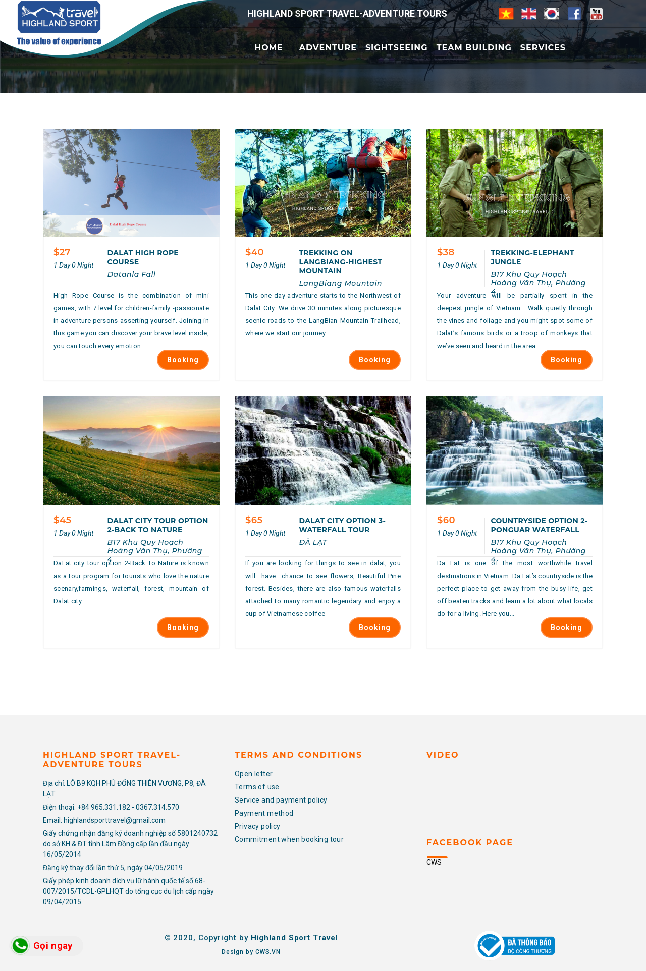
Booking (183, 360)
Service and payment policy (281, 800)
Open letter (254, 774)
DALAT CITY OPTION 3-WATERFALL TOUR (342, 525)
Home (268, 47)
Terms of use (257, 787)
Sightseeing (396, 47)
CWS (434, 862)
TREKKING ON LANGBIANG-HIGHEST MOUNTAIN (340, 261)
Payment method (264, 813)
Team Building (474, 47)
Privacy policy (258, 826)
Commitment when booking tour (289, 839)
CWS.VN (268, 951)
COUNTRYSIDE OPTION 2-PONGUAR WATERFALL (539, 525)
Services (543, 47)
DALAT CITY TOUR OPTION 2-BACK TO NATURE (157, 525)
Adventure (328, 47)
